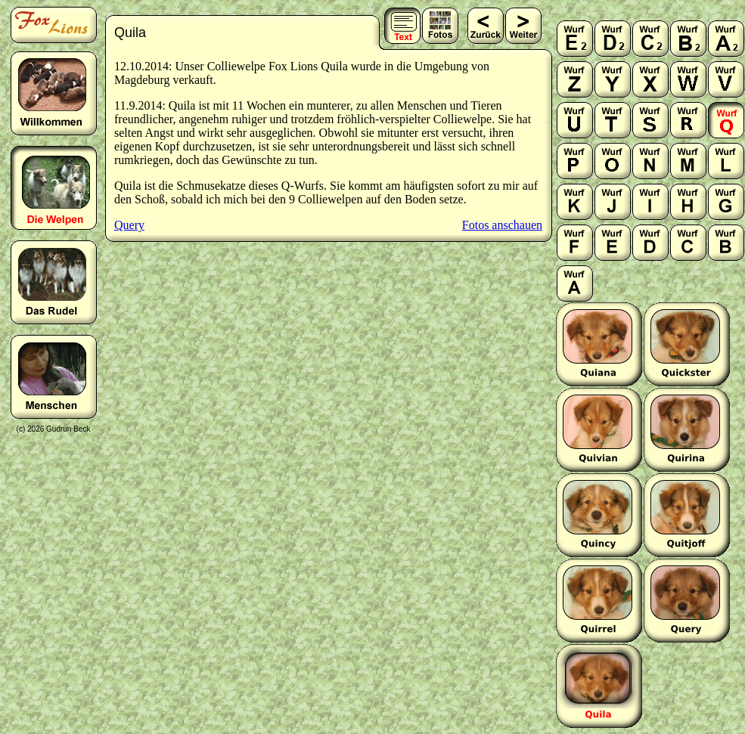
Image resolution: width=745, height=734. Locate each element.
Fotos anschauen (502, 224)
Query (129, 224)
